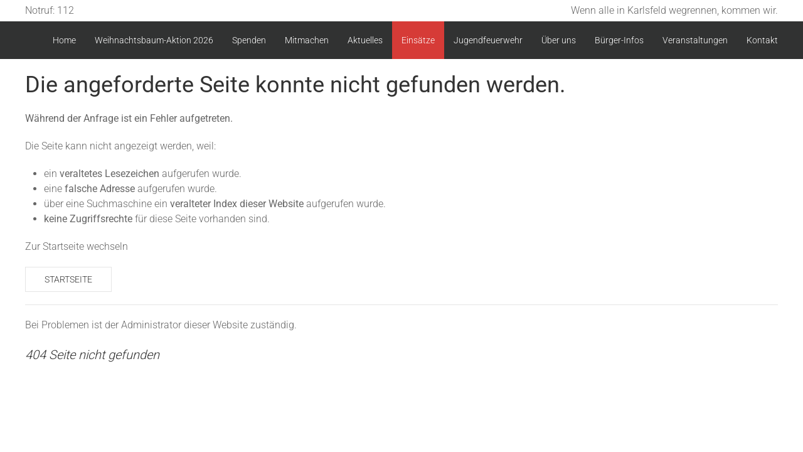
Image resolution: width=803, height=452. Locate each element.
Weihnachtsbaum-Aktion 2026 (154, 40)
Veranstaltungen (695, 40)
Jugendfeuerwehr (488, 40)
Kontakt (762, 40)
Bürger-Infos (619, 40)
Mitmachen (307, 40)
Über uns (558, 40)
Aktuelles (365, 40)
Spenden (249, 40)
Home (64, 40)
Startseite (68, 279)
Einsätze (418, 40)
